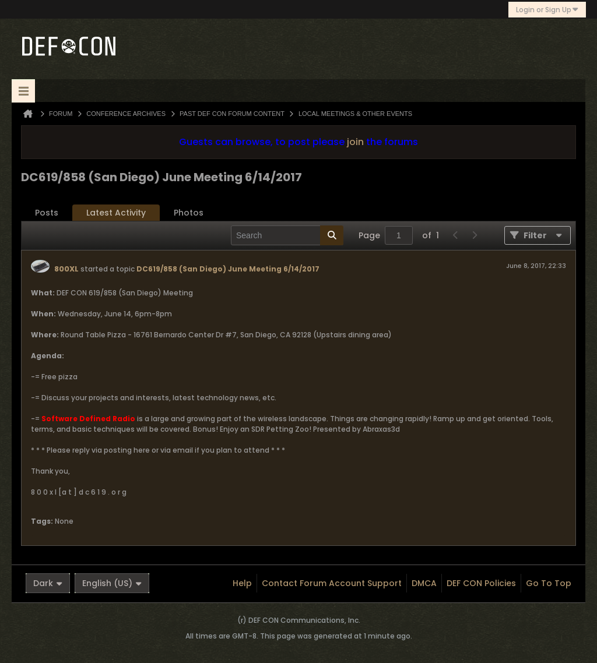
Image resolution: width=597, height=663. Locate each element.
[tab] (46, 212)
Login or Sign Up (547, 10)
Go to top (548, 583)
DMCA (424, 583)
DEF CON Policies (481, 583)
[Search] (287, 235)
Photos (188, 212)
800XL (66, 268)
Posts (46, 212)
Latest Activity (116, 212)
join (355, 142)
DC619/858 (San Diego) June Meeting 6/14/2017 (227, 269)
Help (242, 583)
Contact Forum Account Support (332, 583)
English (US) (112, 583)
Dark (47, 583)
